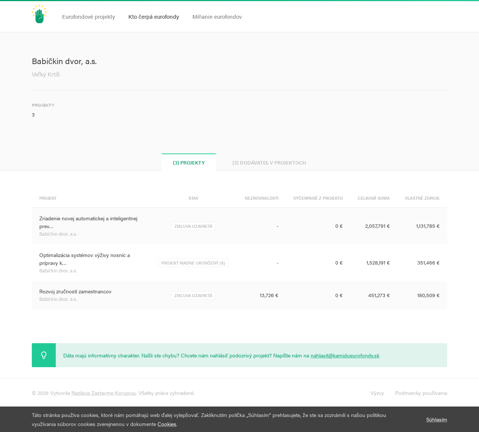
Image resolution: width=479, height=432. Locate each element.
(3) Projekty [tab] (189, 162)
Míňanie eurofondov (217, 16)
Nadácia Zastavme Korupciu (103, 392)
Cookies (167, 424)
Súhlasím (436, 419)
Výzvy (377, 392)
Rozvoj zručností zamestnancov (75, 291)
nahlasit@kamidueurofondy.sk (345, 355)
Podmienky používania (421, 392)
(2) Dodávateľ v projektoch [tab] (269, 162)
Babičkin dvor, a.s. (58, 233)
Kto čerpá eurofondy (153, 16)
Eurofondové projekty (88, 16)
